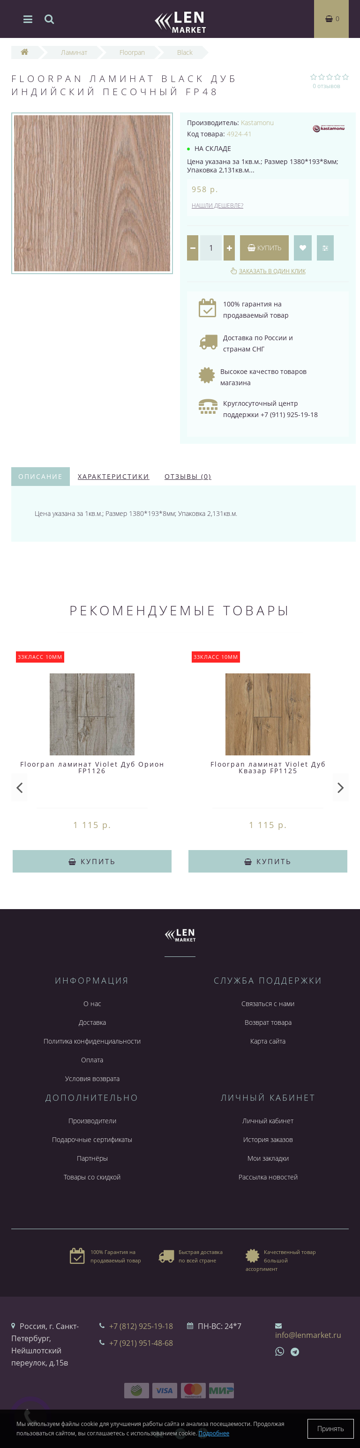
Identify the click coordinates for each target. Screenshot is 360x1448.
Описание (40, 476)
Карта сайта (267, 1041)
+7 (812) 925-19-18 (141, 1326)
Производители (92, 1120)
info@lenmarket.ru (308, 1335)
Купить (264, 247)
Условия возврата (92, 1078)
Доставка (92, 1022)
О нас (92, 1003)
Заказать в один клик (272, 271)
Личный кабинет (267, 1120)
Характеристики (114, 476)
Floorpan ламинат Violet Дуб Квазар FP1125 (268, 767)
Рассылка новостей (268, 1176)
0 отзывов (326, 86)
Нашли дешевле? (217, 205)
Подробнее (214, 1433)
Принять (330, 1428)
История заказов (268, 1139)
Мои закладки (268, 1158)
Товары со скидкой (92, 1176)
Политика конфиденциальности (92, 1041)
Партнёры (92, 1158)
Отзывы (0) (188, 476)
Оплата (92, 1059)
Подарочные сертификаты (92, 1139)
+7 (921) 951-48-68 (141, 1343)
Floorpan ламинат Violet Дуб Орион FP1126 (92, 767)
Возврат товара (268, 1022)
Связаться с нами (267, 1003)
